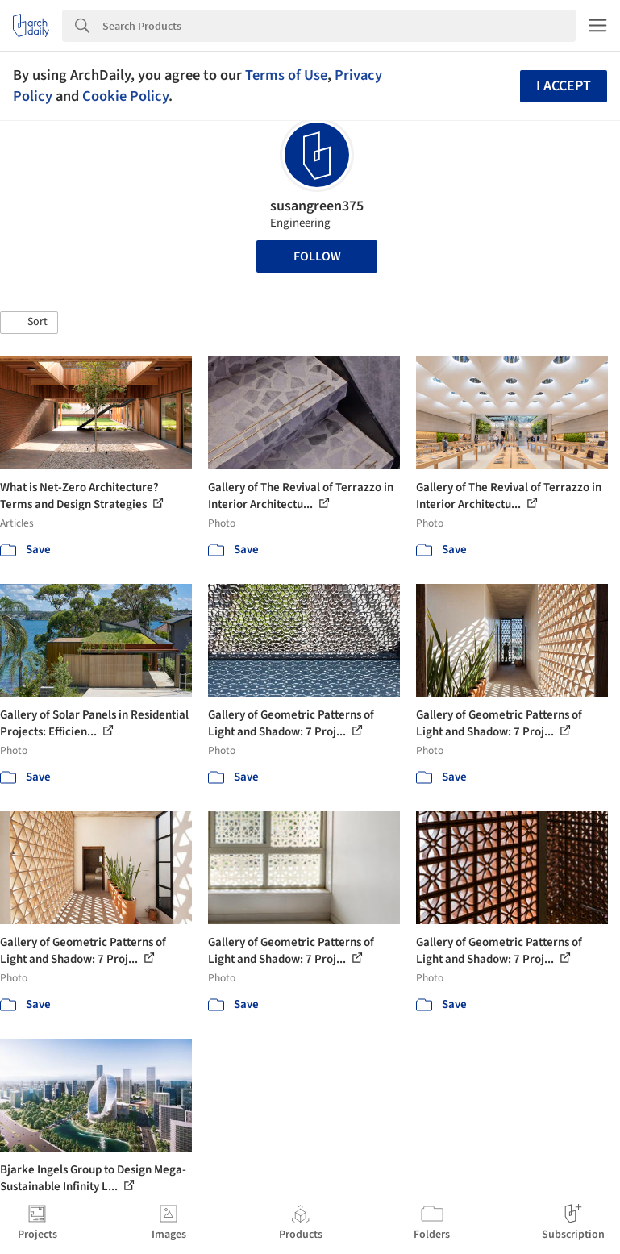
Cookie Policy (125, 95)
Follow (317, 256)
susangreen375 (317, 206)
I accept (563, 86)
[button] (29, 322)
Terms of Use (286, 75)
